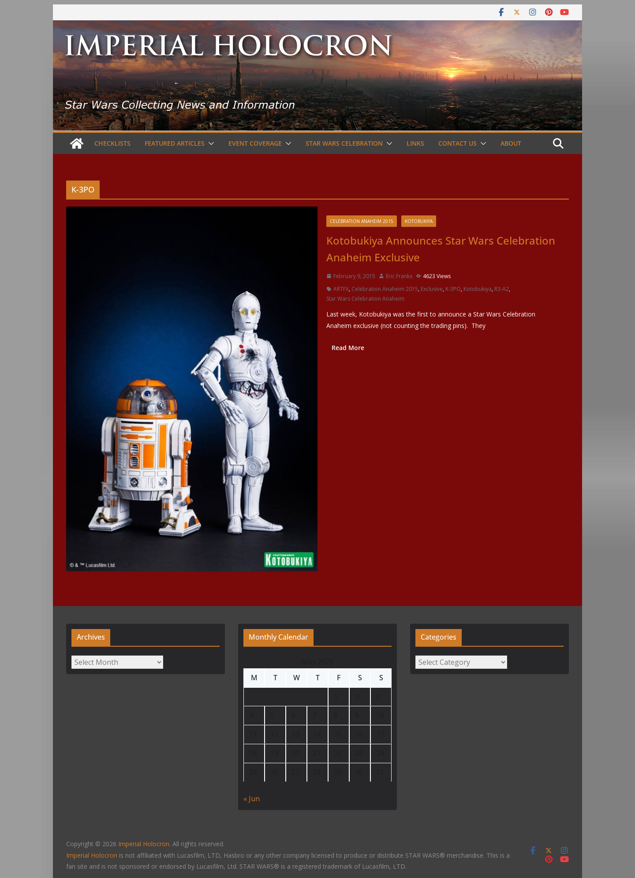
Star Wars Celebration (344, 143)
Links (415, 143)
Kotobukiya (419, 221)
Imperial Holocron (91, 855)
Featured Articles (175, 143)
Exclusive (432, 289)
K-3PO (453, 289)
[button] (209, 143)
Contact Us (457, 143)
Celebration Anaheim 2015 (361, 221)
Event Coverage (255, 143)
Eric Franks (399, 276)
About (511, 143)
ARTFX (341, 289)
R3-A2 (501, 289)
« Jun (251, 798)
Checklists (112, 143)
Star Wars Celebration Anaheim (365, 298)
